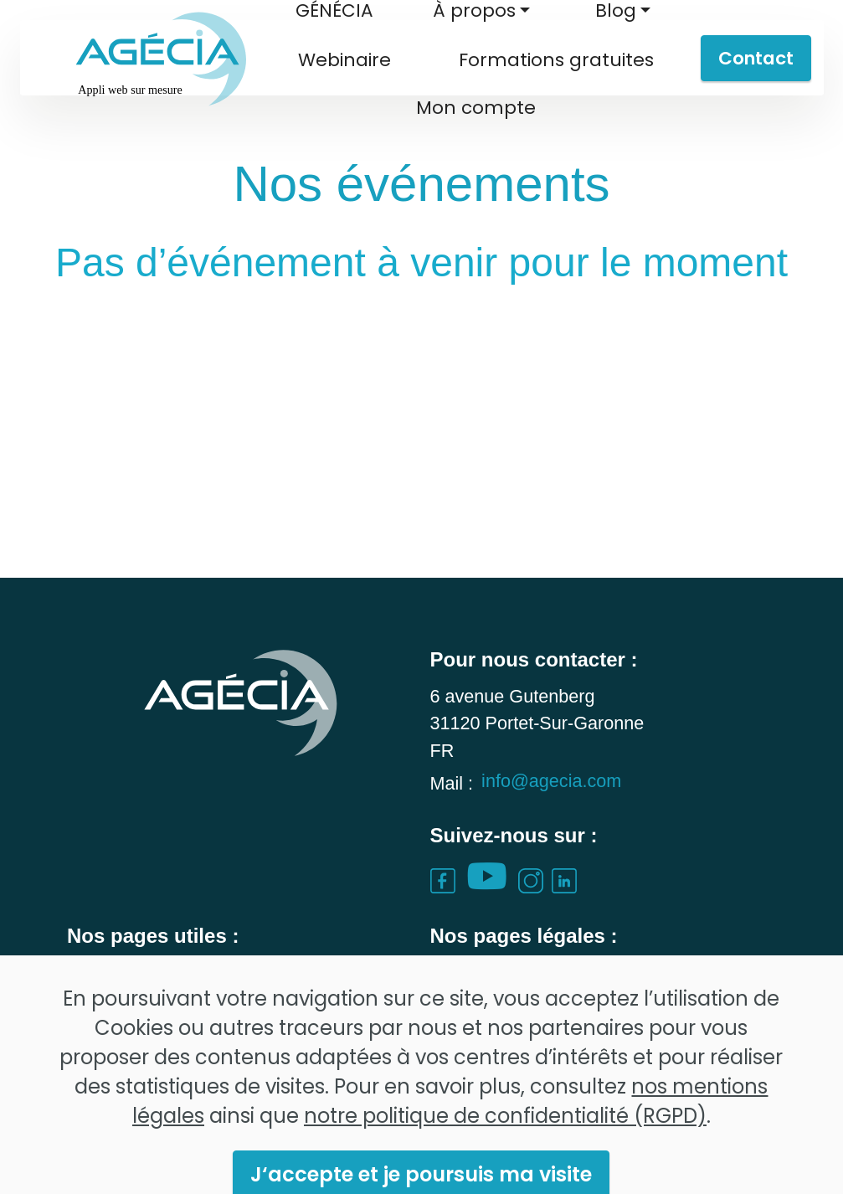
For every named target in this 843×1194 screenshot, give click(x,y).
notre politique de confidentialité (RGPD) (505, 1153)
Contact (756, 58)
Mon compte (476, 108)
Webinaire (344, 60)
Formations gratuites (556, 60)
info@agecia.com (551, 805)
